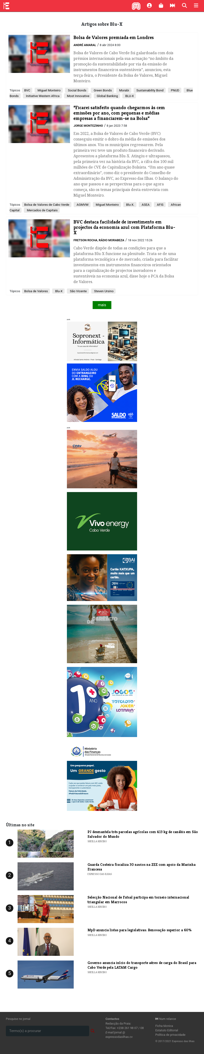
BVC (27, 90)
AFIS (160, 204)
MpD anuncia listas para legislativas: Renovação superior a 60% (139, 930)
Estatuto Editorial (166, 1030)
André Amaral (84, 45)
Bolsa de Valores (36, 291)
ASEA (145, 204)
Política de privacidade (170, 1034)
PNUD (174, 90)
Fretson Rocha (85, 240)
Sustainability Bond (150, 90)
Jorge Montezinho (88, 125)
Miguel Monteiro (49, 90)
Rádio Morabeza (111, 240)
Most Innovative (78, 96)
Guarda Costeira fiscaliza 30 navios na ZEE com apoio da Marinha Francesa (141, 866)
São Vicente (78, 291)
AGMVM (82, 204)
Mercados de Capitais (42, 210)
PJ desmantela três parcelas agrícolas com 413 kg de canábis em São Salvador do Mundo (142, 834)
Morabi (123, 90)
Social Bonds (76, 90)
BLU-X (129, 96)
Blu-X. (130, 204)
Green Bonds (102, 90)
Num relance (165, 1019)
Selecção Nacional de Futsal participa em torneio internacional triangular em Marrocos (138, 899)
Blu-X (58, 291)
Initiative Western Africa (42, 96)
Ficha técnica (164, 1026)
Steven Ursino (103, 291)
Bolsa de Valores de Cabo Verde (46, 204)
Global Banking (107, 96)
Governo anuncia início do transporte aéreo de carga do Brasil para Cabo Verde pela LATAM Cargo (141, 965)
